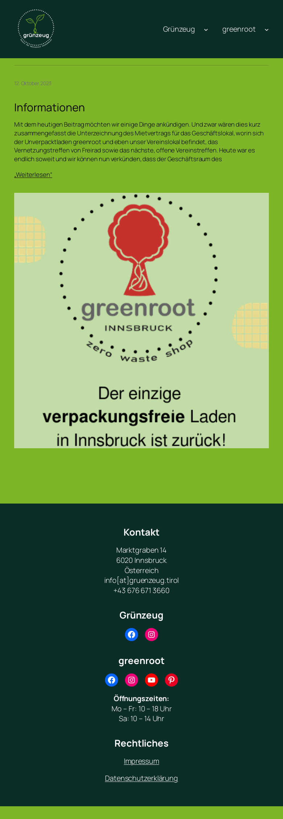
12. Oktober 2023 (33, 83)
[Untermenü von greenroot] (266, 29)
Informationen (49, 107)
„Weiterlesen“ (33, 174)
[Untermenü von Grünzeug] (206, 29)
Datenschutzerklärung (141, 778)
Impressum (141, 761)
